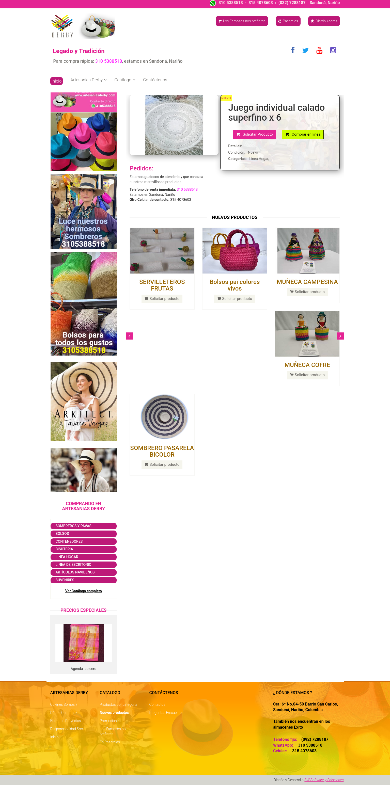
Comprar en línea (303, 134)
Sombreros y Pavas (73, 526)
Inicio (57, 81)
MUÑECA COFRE (307, 365)
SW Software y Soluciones (324, 780)
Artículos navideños (75, 572)
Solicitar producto (162, 298)
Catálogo (124, 79)
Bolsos (62, 534)
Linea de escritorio (73, 565)
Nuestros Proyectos (65, 721)
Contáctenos (155, 79)
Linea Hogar (67, 557)
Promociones (110, 721)
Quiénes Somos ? (63, 704)
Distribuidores (324, 21)
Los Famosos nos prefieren (242, 21)
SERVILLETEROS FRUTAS (162, 285)
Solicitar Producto (254, 134)
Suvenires (65, 580)
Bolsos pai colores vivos (235, 285)
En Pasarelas (110, 742)
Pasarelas (288, 21)
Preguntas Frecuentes (166, 713)
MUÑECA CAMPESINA (307, 281)
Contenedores (69, 541)
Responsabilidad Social (68, 729)
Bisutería (64, 549)
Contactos (157, 704)
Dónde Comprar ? (63, 713)
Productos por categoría (118, 704)
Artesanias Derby (88, 79)
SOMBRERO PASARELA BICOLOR (162, 451)
